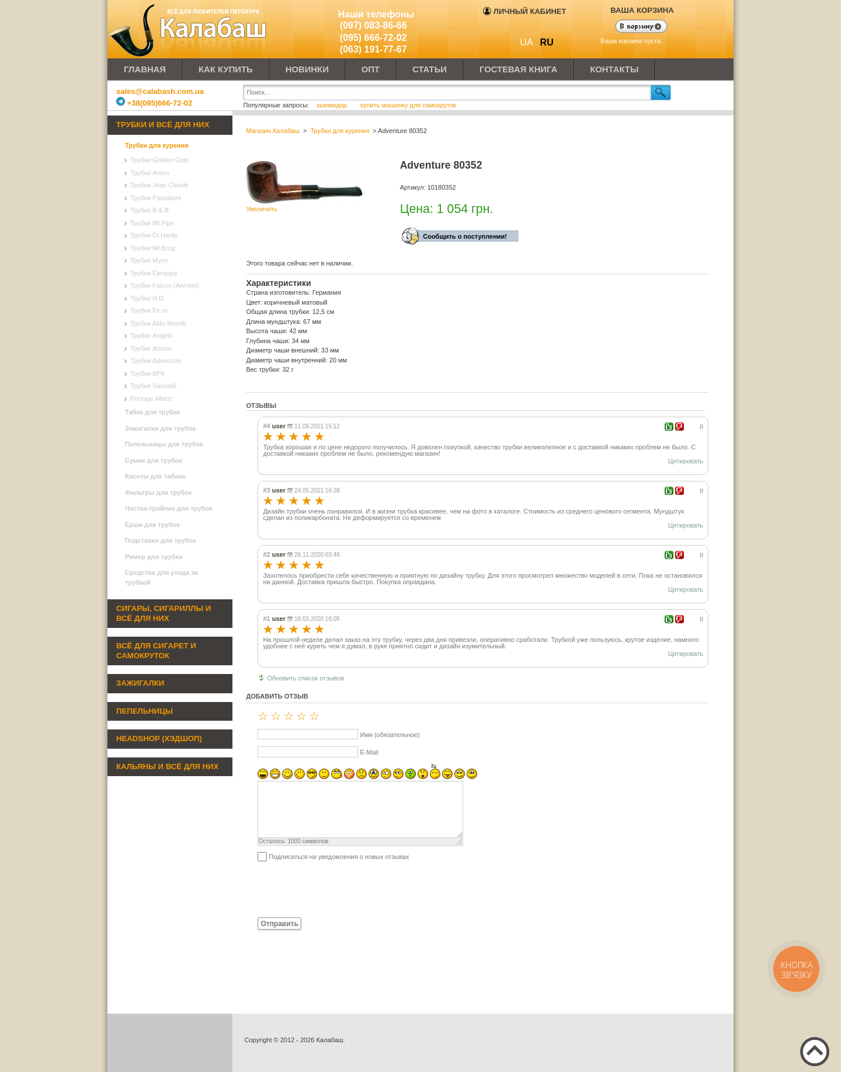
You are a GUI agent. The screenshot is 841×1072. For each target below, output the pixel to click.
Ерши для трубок (152, 524)
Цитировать (685, 461)
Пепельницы (144, 711)
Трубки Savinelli (153, 385)
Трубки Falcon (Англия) (164, 285)
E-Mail (369, 752)
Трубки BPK (147, 373)
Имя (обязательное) (389, 734)
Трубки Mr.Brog (152, 248)
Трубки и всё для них (162, 124)
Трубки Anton (149, 172)
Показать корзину (634, 27)
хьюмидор (333, 105)
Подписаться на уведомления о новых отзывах (339, 856)
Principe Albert (151, 398)
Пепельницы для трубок (164, 444)
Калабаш (189, 29)
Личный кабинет (524, 11)
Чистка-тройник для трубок (168, 508)
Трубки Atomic (151, 348)
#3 (266, 490)
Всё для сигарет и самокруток (156, 650)
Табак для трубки (152, 411)
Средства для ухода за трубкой (161, 577)
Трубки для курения (157, 145)
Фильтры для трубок (158, 492)
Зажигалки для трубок (160, 428)
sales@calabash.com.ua (160, 91)
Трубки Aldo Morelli (158, 323)
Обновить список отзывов (305, 678)
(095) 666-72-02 (373, 38)
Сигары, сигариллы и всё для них (163, 613)
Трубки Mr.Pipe (152, 222)
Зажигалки (140, 683)
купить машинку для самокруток (408, 105)
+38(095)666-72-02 (154, 103)
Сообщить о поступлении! (465, 236)
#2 (266, 554)
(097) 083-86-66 (373, 25)
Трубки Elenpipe (154, 273)
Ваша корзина (642, 10)
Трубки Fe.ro (149, 310)
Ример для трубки (154, 556)
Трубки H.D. (147, 298)
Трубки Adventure (156, 360)
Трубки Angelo (151, 335)
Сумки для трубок (153, 460)
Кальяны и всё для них (167, 766)
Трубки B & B (149, 210)
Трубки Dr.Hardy (154, 235)
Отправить (279, 924)
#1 (266, 618)
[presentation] (334, 889)
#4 (266, 426)
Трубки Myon (149, 260)
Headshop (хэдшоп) (159, 738)
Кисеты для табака (155, 476)
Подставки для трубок (160, 540)
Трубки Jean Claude (159, 184)
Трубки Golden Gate (159, 159)
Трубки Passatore (156, 197)
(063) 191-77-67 (373, 49)
